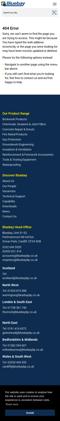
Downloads (9, 206)
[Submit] (54, 12)
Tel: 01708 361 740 (14, 307)
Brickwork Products (14, 119)
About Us (8, 181)
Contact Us (9, 216)
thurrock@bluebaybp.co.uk (19, 312)
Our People (9, 186)
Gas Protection (11, 139)
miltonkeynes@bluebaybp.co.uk (22, 349)
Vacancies (9, 191)
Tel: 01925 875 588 (14, 290)
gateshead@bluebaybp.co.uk (21, 332)
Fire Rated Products (14, 134)
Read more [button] (12, 404)
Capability (8, 201)
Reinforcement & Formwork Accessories (27, 154)
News (6, 211)
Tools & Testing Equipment (19, 159)
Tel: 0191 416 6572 (14, 328)
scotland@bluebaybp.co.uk (19, 278)
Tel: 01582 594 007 (14, 345)
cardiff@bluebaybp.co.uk (18, 366)
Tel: (4, 274)
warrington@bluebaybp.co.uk (21, 295)
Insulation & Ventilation (17, 149)
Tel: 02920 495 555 (14, 362)
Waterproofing (11, 164)
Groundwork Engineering (18, 144)
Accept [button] (30, 412)
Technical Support (13, 196)
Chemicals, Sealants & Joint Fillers (24, 124)
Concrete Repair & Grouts (18, 129)
